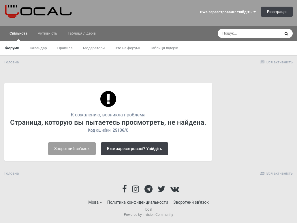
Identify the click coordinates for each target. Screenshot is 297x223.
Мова (95, 202)
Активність (47, 33)
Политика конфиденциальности (137, 202)
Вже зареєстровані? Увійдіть (228, 12)
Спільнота (18, 36)
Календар (38, 48)
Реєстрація (277, 12)
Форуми (12, 48)
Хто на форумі (127, 48)
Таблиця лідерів (164, 48)
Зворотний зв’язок (72, 148)
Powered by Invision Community (148, 215)
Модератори (94, 48)
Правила (65, 48)
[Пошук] (249, 33)
